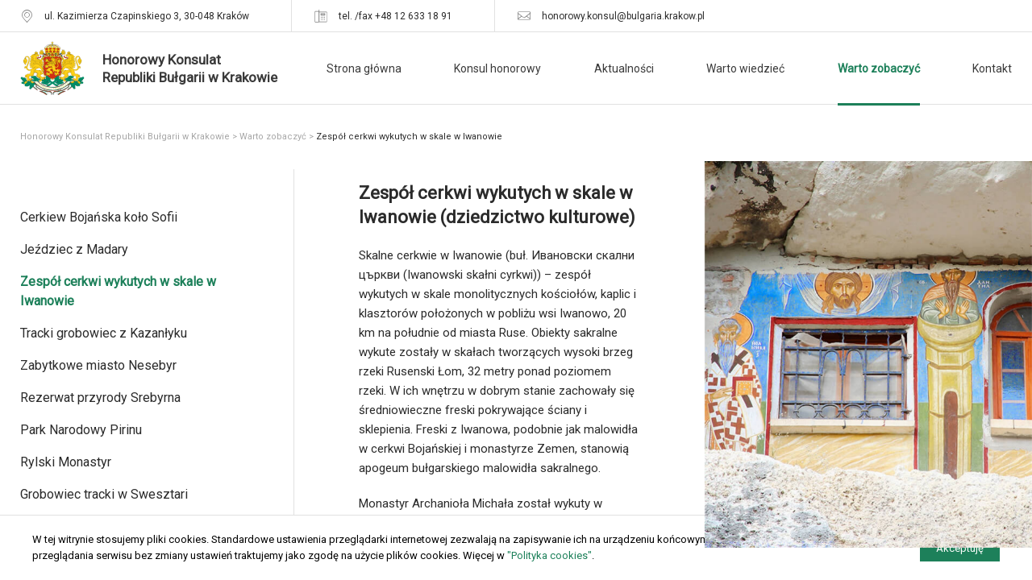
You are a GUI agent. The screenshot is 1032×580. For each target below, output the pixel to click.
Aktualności (624, 68)
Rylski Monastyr (65, 462)
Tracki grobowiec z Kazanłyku (103, 333)
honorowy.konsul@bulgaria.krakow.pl (623, 16)
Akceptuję (960, 548)
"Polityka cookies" (549, 555)
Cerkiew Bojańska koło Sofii (98, 217)
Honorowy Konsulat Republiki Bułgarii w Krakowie (125, 136)
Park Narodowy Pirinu (81, 429)
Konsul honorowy (497, 68)
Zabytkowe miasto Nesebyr (98, 365)
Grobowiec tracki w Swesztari (104, 494)
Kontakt (992, 68)
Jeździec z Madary (74, 249)
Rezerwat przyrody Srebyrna (100, 397)
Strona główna (364, 68)
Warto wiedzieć (745, 68)
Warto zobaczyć (879, 68)
